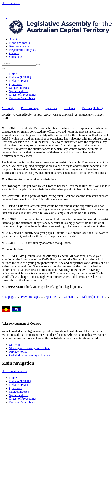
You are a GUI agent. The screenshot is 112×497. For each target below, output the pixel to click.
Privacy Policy (18, 351)
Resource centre (19, 46)
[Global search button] (38, 64)
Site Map (14, 344)
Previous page (29, 108)
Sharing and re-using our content (29, 348)
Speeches (51, 108)
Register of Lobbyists (22, 49)
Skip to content (11, 3)
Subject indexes (19, 87)
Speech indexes (18, 91)
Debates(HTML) (92, 108)
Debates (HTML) (20, 77)
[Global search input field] (19, 64)
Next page (8, 108)
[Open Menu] (3, 68)
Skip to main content (14, 371)
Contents (69, 108)
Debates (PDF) (18, 80)
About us (14, 39)
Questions (15, 84)
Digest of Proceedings (22, 94)
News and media (19, 42)
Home (13, 73)
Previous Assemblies (22, 98)
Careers (14, 53)
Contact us (15, 56)
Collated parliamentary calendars (29, 355)
